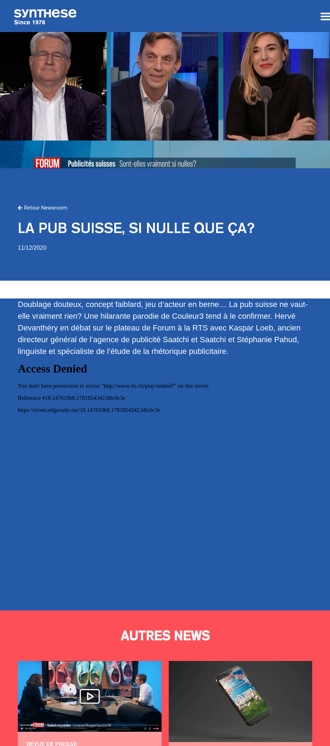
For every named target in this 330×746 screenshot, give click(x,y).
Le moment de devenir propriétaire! (239, 701)
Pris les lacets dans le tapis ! (90, 696)
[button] (42, 208)
